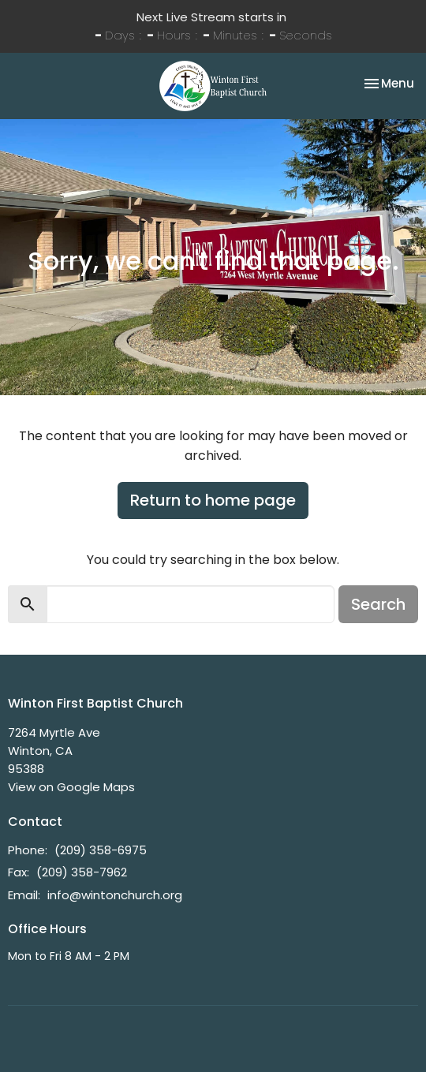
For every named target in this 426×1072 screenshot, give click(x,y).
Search (378, 604)
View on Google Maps (71, 787)
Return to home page (213, 500)
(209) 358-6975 (100, 850)
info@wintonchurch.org (114, 895)
